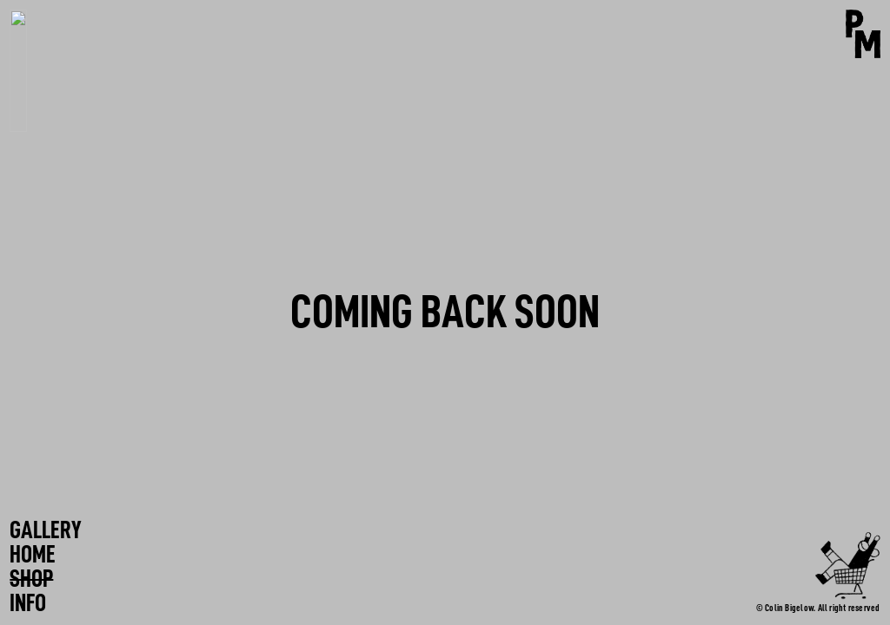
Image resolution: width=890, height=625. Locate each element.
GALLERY (46, 530)
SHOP (31, 579)
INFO (28, 603)
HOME (33, 555)
